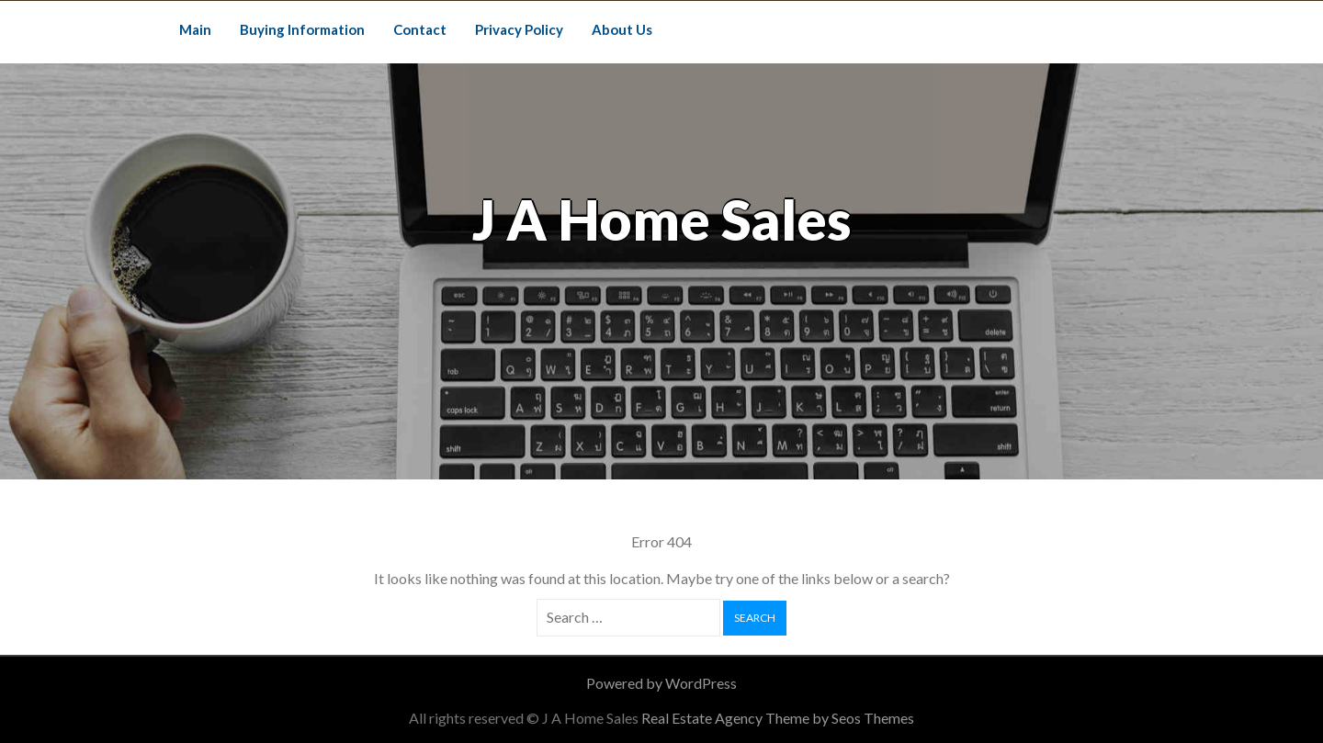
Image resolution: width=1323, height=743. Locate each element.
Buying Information (302, 29)
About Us (622, 29)
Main (195, 29)
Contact (420, 29)
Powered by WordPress (661, 683)
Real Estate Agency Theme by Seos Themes (777, 717)
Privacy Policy (519, 29)
